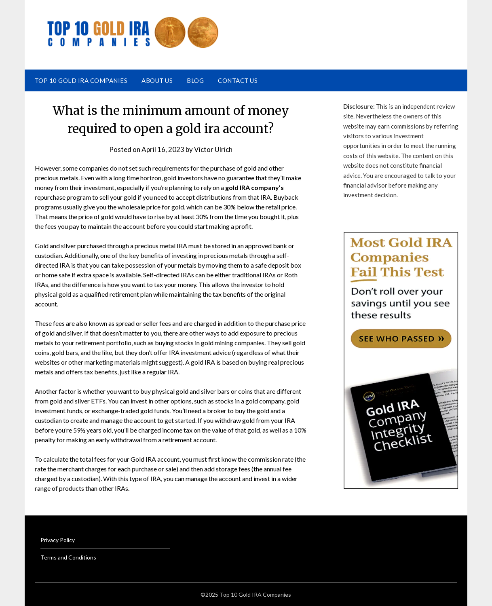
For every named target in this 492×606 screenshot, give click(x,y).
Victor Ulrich (213, 149)
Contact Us (238, 80)
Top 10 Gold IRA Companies (81, 80)
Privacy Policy (57, 539)
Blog (195, 80)
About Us (157, 80)
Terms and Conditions (68, 557)
